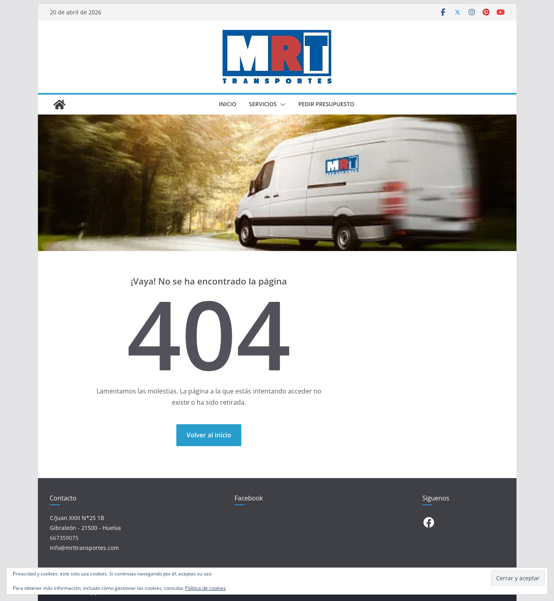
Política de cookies (205, 588)
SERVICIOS (262, 104)
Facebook (249, 498)
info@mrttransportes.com (84, 548)
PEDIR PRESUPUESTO (326, 104)
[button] (281, 105)
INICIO (228, 104)
